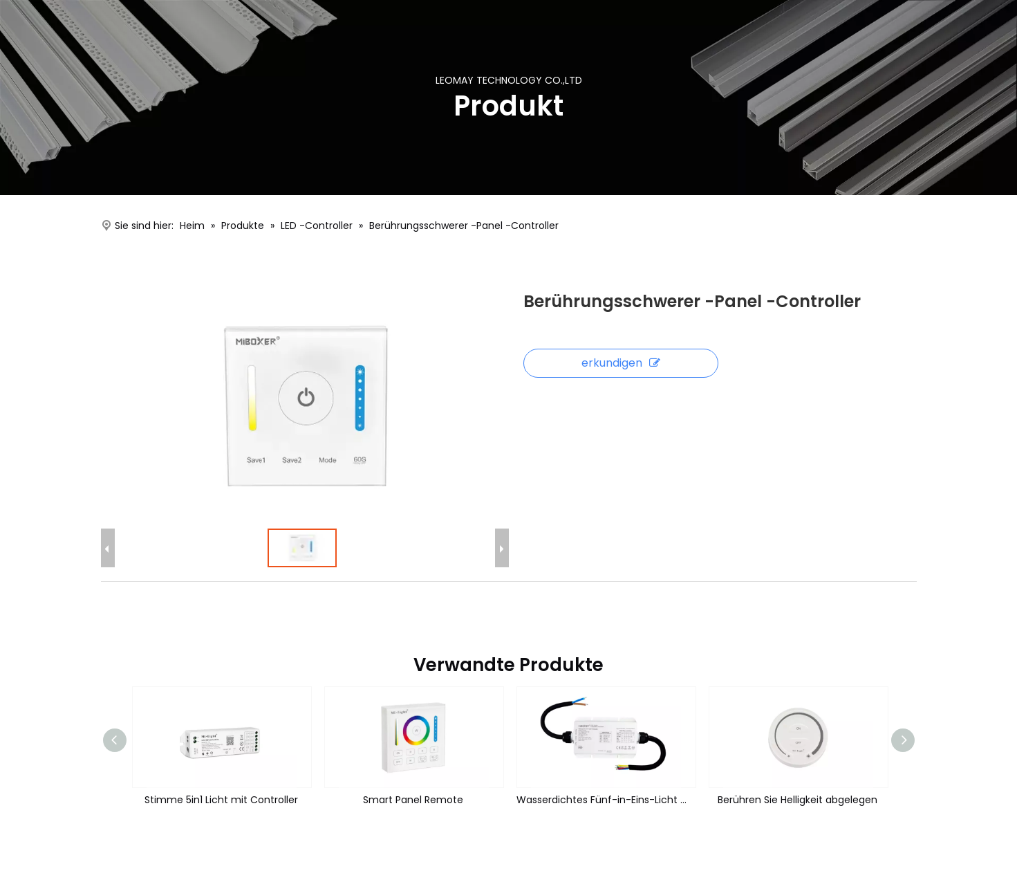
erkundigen (620, 363)
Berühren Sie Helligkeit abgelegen (797, 800)
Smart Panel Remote (413, 800)
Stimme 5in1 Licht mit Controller (221, 800)
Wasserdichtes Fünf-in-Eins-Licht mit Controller (605, 800)
